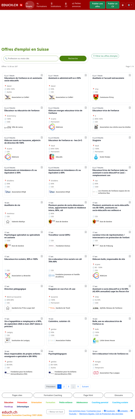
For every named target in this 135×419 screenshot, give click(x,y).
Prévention (22, 402)
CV (66, 5)
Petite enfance (65, 402)
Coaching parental (100, 402)
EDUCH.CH (12, 5)
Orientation (36, 402)
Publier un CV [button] (112, 5)
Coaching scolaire (120, 402)
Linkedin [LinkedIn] (123, 411)
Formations (42, 5)
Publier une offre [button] (97, 5)
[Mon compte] (122, 5)
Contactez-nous (94, 411)
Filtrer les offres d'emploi (105, 56)
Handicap (8, 406)
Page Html (88, 395)
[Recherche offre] (31, 58)
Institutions (56, 5)
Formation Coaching (53, 395)
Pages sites (17, 395)
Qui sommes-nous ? (78, 411)
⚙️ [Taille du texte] (129, 5)
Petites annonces (76, 5)
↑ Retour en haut (55, 411)
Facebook (109, 411)
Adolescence (82, 402)
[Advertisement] (67, 28)
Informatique (23, 406)
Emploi (29, 5)
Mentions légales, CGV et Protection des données (101, 413)
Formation (50, 402)
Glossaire (119, 395)
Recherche (73, 58)
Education (8, 402)
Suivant (85, 386)
